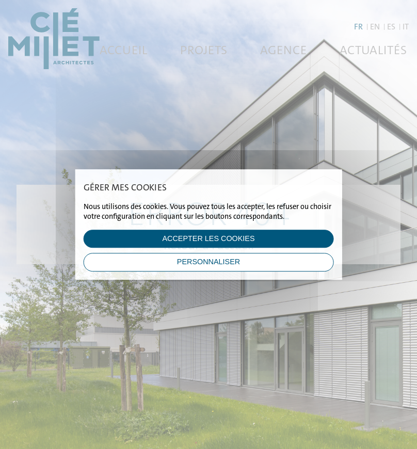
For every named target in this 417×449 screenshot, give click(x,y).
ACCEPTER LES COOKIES (208, 238)
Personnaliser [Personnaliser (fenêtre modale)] (208, 262)
